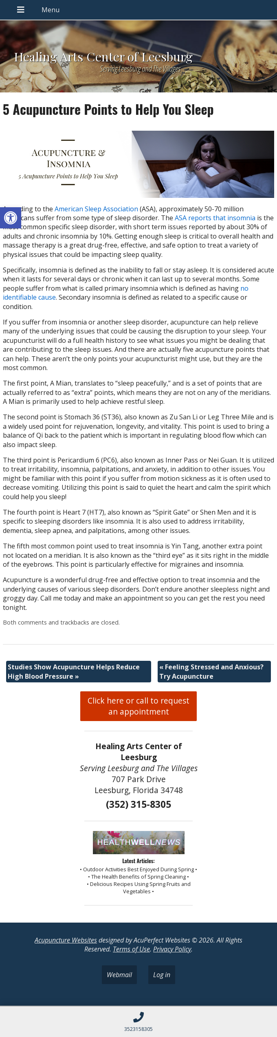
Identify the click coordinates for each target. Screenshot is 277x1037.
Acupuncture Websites (66, 940)
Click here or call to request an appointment (138, 706)
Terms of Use (131, 949)
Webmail (119, 974)
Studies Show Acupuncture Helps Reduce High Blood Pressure (74, 671)
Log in (161, 974)
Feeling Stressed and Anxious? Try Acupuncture (211, 671)
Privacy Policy (172, 949)
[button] (10, 217)
